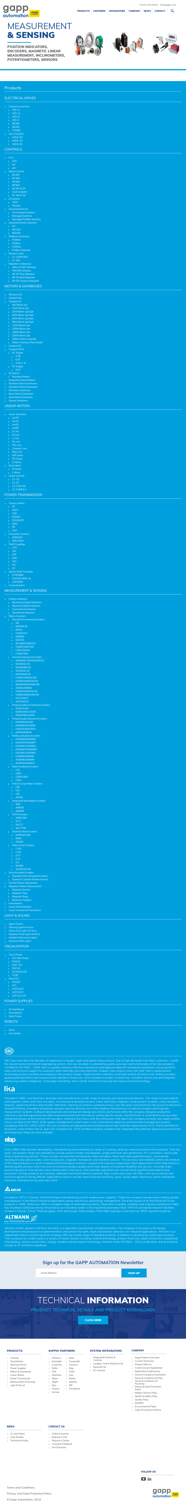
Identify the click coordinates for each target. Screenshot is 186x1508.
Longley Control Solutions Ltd (108, 1363)
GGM (71, 1371)
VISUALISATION (16, 946)
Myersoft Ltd (99, 1367)
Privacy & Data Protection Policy (148, 1388)
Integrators (117, 11)
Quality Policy (142, 1399)
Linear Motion (17, 1375)
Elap (71, 1368)
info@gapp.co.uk (168, 4)
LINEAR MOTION (17, 406)
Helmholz (56, 1375)
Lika (71, 1375)
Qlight (55, 1381)
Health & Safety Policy (146, 1396)
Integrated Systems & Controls (104, 1358)
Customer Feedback (62, 1444)
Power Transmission (20, 1378)
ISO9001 (139, 1403)
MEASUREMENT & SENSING (25, 590)
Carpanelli (74, 1361)
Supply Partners (61, 1350)
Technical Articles (19, 1440)
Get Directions (59, 1447)
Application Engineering (147, 1371)
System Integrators (106, 1350)
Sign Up (134, 1273)
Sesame (73, 1381)
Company (134, 11)
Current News (17, 1433)
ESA (54, 1371)
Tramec (55, 1388)
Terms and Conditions (21, 1487)
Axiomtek (57, 1361)
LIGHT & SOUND (17, 915)
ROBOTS (11, 1021)
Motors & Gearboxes (20, 1371)
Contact (160, 11)
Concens (73, 1364)
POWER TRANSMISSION (23, 495)
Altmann (56, 1357)
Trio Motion (74, 1388)
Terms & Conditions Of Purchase (146, 1382)
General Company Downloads (150, 1374)
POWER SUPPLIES (18, 1001)
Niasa (55, 1378)
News (147, 11)
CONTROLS (13, 149)
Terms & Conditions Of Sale (148, 1378)
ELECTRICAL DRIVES (20, 98)
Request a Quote (60, 1440)
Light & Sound (17, 1385)
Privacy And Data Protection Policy (29, 1493)
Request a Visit (59, 1437)
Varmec (56, 1392)
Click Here (93, 1320)
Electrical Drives (18, 1364)
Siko (54, 1385)
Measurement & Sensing (22, 1381)
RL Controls (99, 1370)
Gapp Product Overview (147, 1357)
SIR (70, 1385)
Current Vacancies (144, 1361)
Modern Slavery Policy (146, 1392)
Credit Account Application (149, 1367)
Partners (99, 11)
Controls (14, 1357)
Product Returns (143, 1364)
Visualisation (16, 1361)
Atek (71, 1357)
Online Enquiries (60, 1433)
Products (83, 11)
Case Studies (17, 1437)
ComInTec (57, 1364)
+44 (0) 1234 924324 (148, 4)
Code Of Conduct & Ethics (148, 1409)
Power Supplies (18, 1368)
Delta (54, 1368)
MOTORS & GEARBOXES (23, 286)
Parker (72, 1378)
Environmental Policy (145, 1406)
